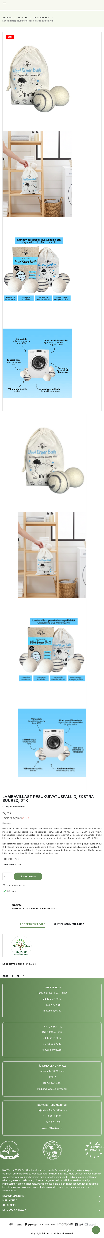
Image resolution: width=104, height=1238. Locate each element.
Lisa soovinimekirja (13, 885)
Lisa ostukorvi (28, 876)
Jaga (12, 975)
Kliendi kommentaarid (69, 924)
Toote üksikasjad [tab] (32, 924)
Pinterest (24, 975)
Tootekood (8, 864)
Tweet (18, 975)
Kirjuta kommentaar (15, 807)
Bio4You (48, 1233)
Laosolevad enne (13, 963)
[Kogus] (7, 876)
